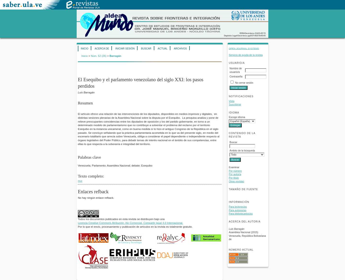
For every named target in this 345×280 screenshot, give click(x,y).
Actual (162, 48)
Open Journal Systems (244, 48)
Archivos (180, 48)
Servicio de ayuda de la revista (246, 55)
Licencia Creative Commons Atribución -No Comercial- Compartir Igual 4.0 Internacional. (130, 222)
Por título (234, 178)
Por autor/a (235, 174)
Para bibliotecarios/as (241, 213)
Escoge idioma (237, 117)
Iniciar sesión (125, 48)
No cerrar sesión (244, 82)
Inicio (84, 48)
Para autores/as (237, 210)
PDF (80, 181)
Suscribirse (235, 104)
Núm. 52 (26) (98, 55)
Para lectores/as (238, 206)
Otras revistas (236, 181)
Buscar (146, 48)
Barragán (115, 55)
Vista (231, 101)
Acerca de (102, 48)
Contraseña (236, 76)
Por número (235, 171)
